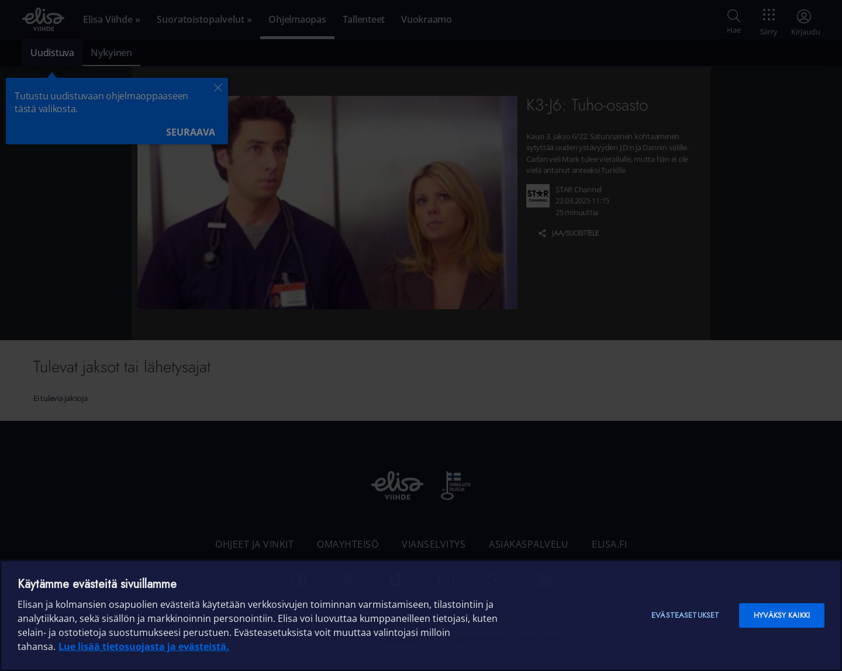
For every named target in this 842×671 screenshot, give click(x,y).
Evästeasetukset (685, 615)
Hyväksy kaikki (782, 615)
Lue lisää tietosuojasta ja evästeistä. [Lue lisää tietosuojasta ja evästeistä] (143, 646)
